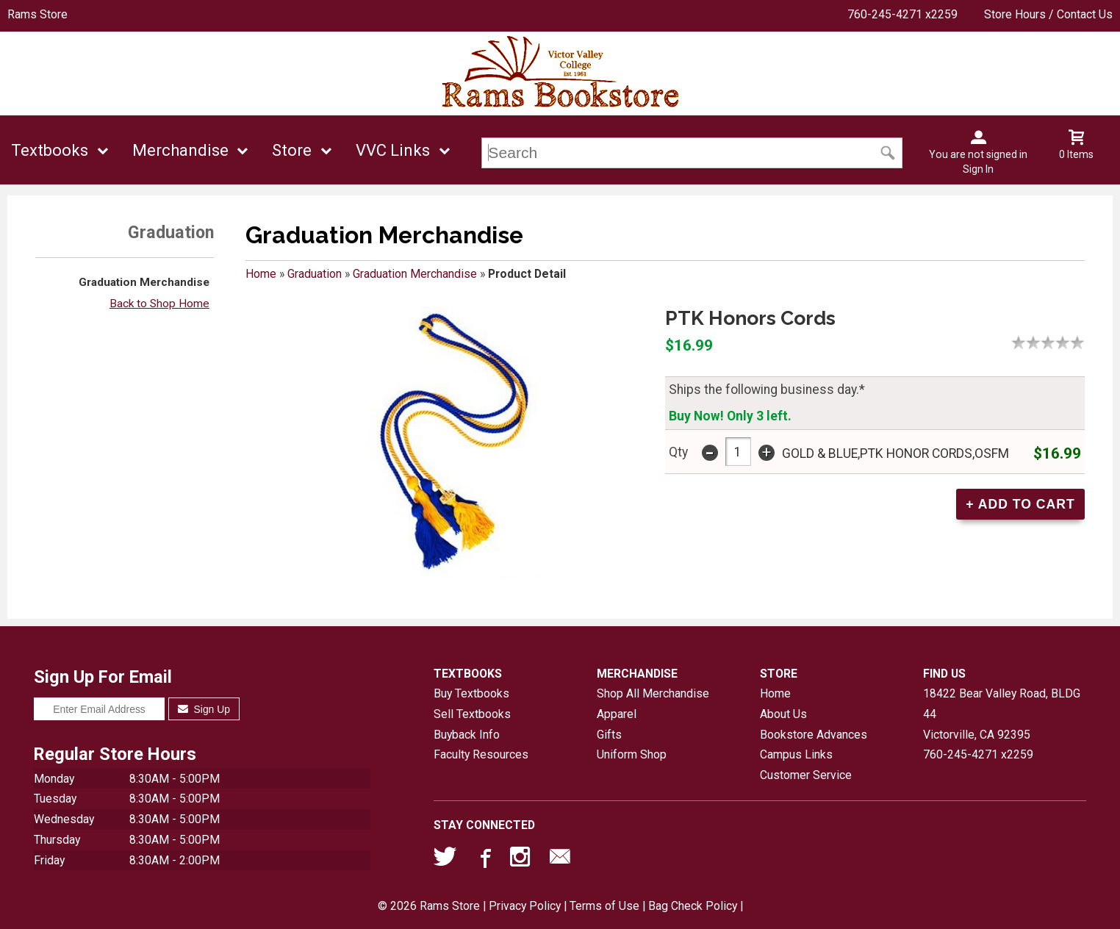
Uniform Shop (632, 754)
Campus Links (796, 754)
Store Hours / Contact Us (1048, 14)
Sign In (978, 169)
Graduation (314, 274)
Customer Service (806, 775)
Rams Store (37, 14)
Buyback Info (467, 735)
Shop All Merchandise (653, 693)
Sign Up (204, 709)
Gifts (609, 735)
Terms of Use (604, 906)
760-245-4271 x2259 (902, 14)
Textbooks (49, 150)
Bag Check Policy (692, 906)
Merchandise (180, 150)
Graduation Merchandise (144, 282)
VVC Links (393, 150)
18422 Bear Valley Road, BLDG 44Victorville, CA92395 (1001, 713)
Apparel (616, 714)
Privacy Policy (525, 906)
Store (292, 150)
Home (260, 274)
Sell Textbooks (472, 714)
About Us (783, 714)
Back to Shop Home (159, 303)
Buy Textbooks (471, 693)
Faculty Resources (481, 754)
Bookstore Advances (813, 735)
